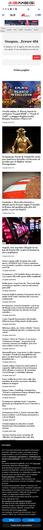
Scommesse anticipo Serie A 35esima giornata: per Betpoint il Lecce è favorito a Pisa (21, 403)
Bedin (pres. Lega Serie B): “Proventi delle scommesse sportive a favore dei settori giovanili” (21, 285)
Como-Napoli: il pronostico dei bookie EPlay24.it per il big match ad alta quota (20, 319)
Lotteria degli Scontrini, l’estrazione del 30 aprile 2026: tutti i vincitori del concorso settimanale (21, 296)
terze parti (36, 463)
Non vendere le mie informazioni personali (16, 501)
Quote (36, 29)
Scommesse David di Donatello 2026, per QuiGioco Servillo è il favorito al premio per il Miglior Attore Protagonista (21, 160)
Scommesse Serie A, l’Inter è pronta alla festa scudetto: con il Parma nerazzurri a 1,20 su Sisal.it (20, 414)
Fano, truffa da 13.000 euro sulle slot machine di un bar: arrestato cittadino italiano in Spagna (19, 380)
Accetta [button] (31, 520)
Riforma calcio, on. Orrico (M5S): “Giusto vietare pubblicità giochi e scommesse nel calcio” (21, 329)
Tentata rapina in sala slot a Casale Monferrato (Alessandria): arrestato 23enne (18, 425)
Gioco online (3, 29)
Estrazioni (28, 29)
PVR (15, 29)
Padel (21, 29)
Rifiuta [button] (11, 520)
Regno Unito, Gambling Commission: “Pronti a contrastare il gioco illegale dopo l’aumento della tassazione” (21, 392)
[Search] (37, 57)
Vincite (9, 29)
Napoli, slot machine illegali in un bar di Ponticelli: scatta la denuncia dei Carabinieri (20, 249)
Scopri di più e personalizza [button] (21, 525)
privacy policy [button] (22, 510)
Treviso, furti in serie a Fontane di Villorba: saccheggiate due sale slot (18, 435)
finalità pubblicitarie (8, 477)
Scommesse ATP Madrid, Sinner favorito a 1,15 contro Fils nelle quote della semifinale (21, 275)
